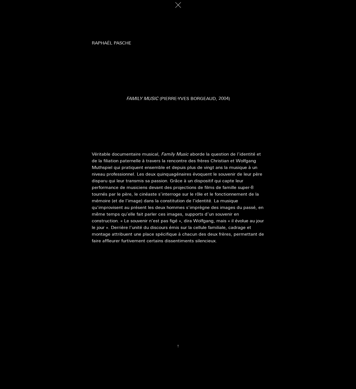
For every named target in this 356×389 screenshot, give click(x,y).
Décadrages (25, 6)
